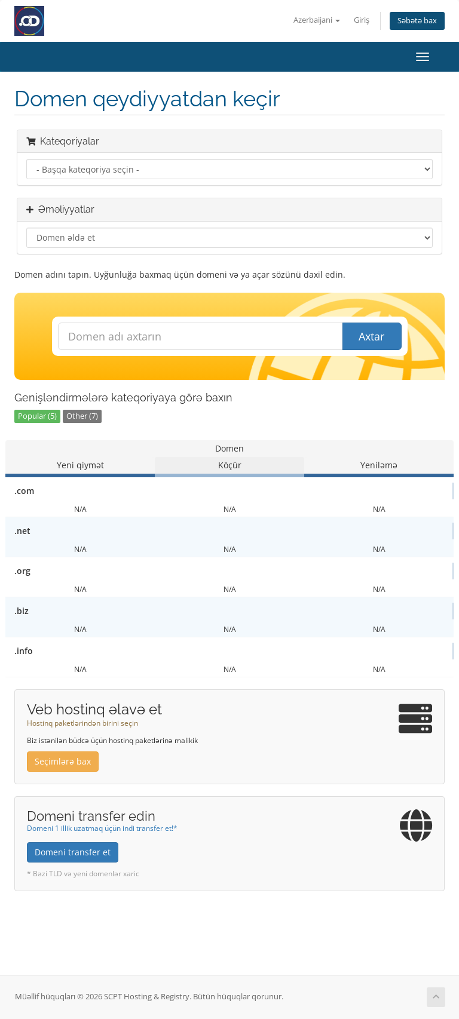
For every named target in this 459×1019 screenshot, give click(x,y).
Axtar (371, 336)
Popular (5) (37, 416)
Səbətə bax (417, 21)
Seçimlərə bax (63, 761)
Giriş (361, 20)
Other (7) (82, 416)
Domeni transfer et (73, 852)
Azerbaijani (316, 20)
